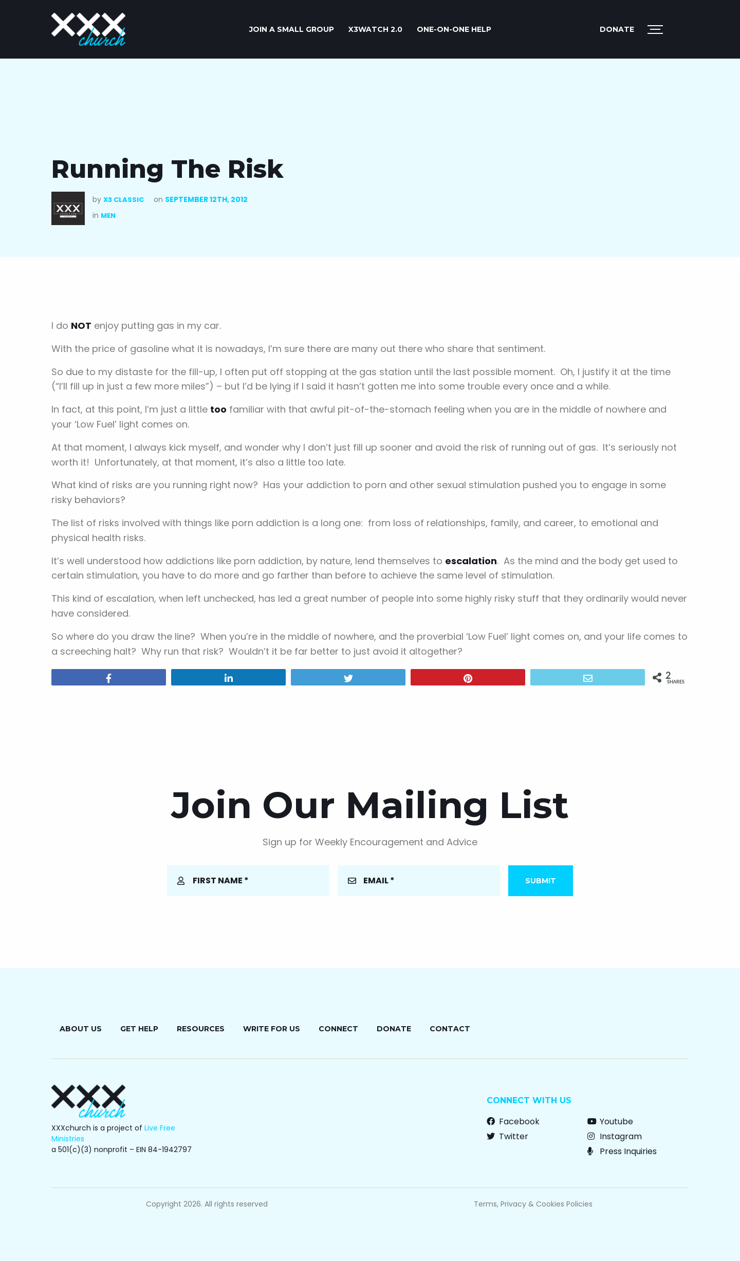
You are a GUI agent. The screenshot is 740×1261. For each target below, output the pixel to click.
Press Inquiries (622, 1151)
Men (108, 215)
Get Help (139, 1028)
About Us (81, 1028)
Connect (338, 1028)
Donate (617, 29)
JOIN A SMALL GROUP (291, 29)
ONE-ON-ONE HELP (454, 29)
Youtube (610, 1121)
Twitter (507, 1136)
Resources (201, 1028)
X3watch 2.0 (375, 29)
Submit (540, 880)
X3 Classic (123, 200)
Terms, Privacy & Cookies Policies (533, 1204)
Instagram (614, 1136)
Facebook (513, 1121)
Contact (450, 1028)
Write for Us (271, 1028)
